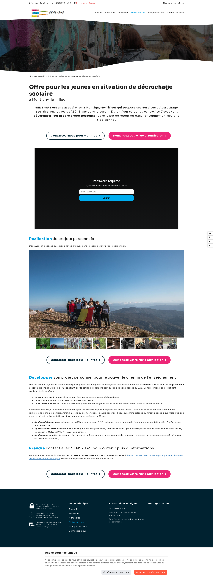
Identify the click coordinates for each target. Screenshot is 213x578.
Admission (123, 12)
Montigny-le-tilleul (38, 3)
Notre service (138, 12)
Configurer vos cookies (116, 572)
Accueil (99, 12)
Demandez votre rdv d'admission (139, 135)
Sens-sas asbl (37, 76)
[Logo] (47, 12)
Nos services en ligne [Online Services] (173, 3)
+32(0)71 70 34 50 (61, 3)
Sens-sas (110, 12)
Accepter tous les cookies (150, 572)
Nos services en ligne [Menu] (123, 503)
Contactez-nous (175, 12)
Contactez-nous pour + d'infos (75, 135)
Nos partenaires (156, 12)
